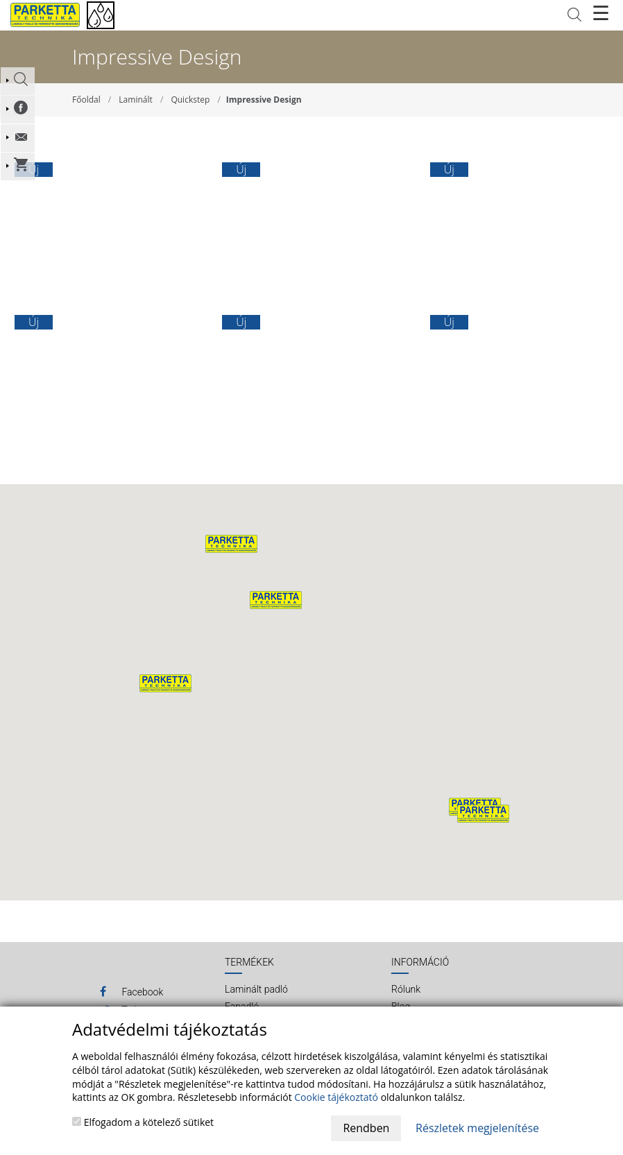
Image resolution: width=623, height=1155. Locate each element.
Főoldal (86, 99)
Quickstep (190, 99)
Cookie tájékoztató (336, 1097)
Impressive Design (264, 99)
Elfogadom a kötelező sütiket (143, 1122)
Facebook (131, 991)
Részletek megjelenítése (477, 1128)
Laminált (135, 99)
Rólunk (405, 989)
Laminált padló (256, 989)
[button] (276, 600)
